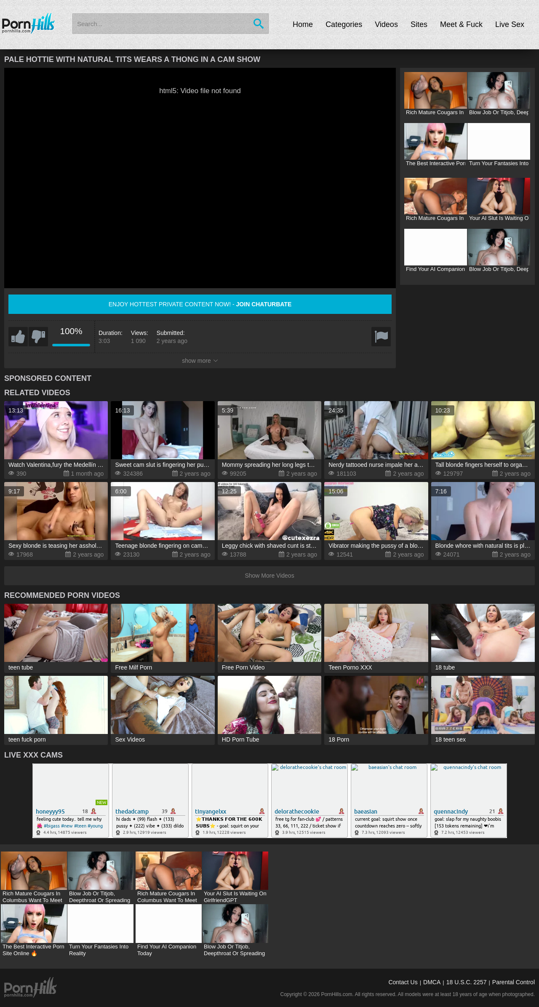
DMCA (431, 982)
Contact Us (402, 982)
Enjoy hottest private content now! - (200, 304)
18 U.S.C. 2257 (466, 982)
